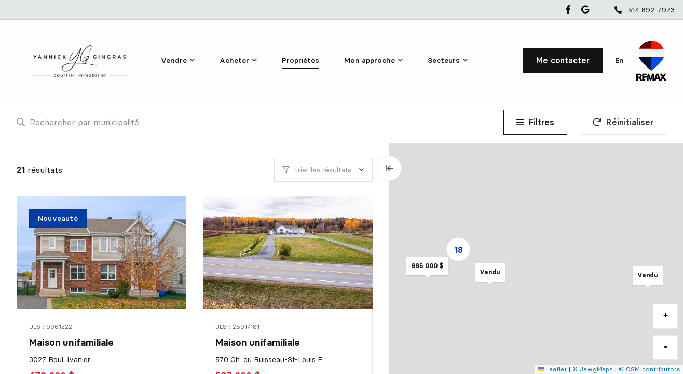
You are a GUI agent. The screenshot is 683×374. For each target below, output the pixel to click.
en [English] (619, 60)
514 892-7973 (651, 10)
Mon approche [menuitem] (369, 60)
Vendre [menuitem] (174, 60)
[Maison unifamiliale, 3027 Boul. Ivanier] (102, 252)
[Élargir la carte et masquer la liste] (389, 168)
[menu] (178, 60)
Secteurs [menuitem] (444, 60)
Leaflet (552, 369)
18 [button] (458, 250)
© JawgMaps (592, 369)
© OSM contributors (649, 369)
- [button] (665, 347)
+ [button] (665, 316)
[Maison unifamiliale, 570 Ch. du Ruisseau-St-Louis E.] (288, 252)
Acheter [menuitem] (234, 60)
